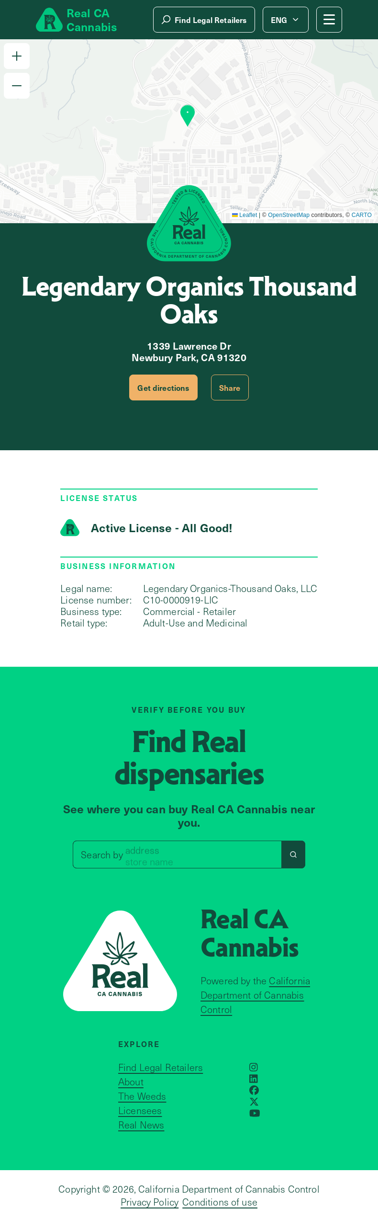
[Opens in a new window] (253, 1067)
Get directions (163, 387)
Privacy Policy (149, 1201)
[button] (17, 56)
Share (230, 387)
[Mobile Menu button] (329, 20)
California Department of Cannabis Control (255, 995)
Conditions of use (219, 1201)
